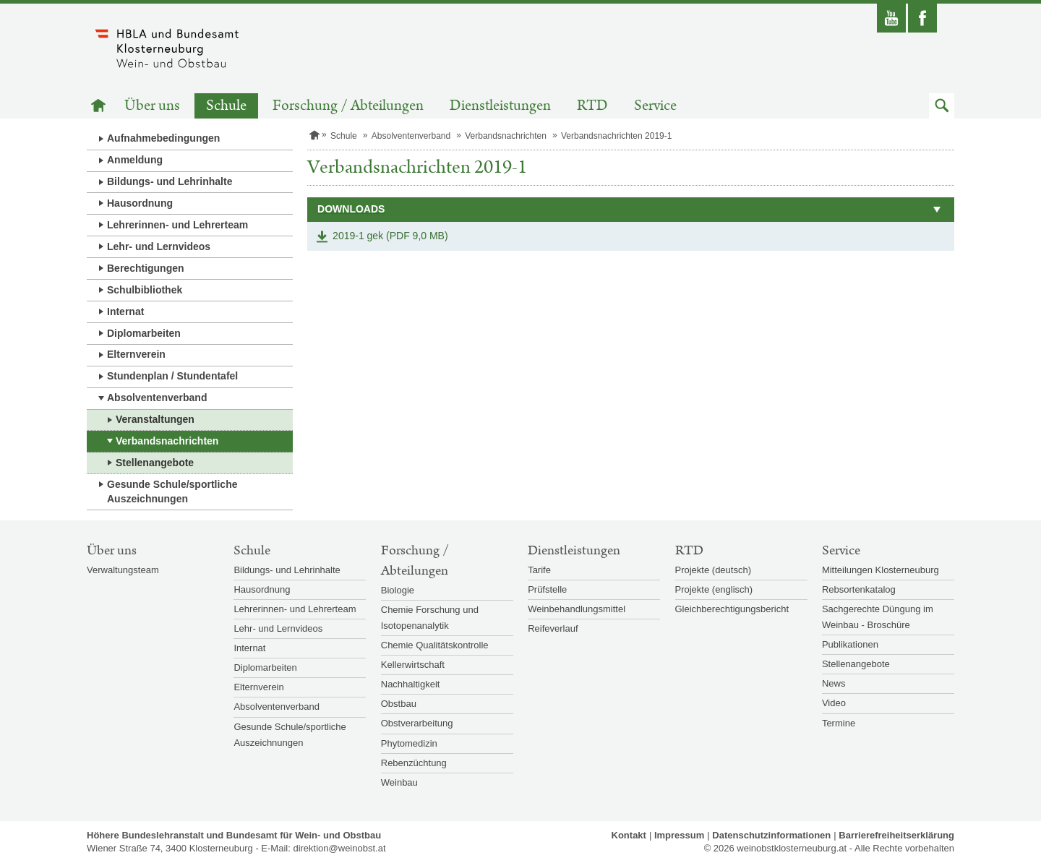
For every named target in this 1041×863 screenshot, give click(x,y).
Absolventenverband (157, 397)
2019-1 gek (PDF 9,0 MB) (390, 235)
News (834, 683)
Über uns (152, 105)
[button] (941, 106)
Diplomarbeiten (144, 333)
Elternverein (136, 354)
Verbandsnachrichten (167, 441)
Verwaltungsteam (123, 569)
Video (834, 702)
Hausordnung (140, 203)
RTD (592, 105)
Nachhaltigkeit (410, 684)
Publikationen (850, 644)
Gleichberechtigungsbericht (732, 609)
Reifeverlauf (553, 628)
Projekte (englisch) (714, 589)
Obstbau (398, 703)
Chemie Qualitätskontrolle (435, 645)
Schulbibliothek (144, 290)
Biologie (397, 590)
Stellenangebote (155, 462)
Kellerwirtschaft (413, 664)
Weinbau (399, 782)
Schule (226, 105)
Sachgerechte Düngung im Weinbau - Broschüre (877, 617)
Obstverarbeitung (417, 723)
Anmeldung (135, 160)
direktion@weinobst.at (339, 848)
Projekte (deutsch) (713, 569)
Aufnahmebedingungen (163, 138)
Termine (838, 723)
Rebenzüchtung (414, 762)
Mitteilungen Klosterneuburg (880, 569)
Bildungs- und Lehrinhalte (169, 181)
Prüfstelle (547, 589)
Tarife (539, 569)
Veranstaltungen (155, 419)
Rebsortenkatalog (859, 589)
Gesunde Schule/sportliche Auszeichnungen (172, 491)
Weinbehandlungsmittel (576, 609)
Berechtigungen (145, 268)
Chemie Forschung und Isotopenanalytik (430, 617)
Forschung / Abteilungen (348, 105)
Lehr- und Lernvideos (158, 246)
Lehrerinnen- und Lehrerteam (177, 225)
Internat (125, 311)
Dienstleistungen (500, 105)
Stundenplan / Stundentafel (172, 376)
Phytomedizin (409, 743)
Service (655, 105)
